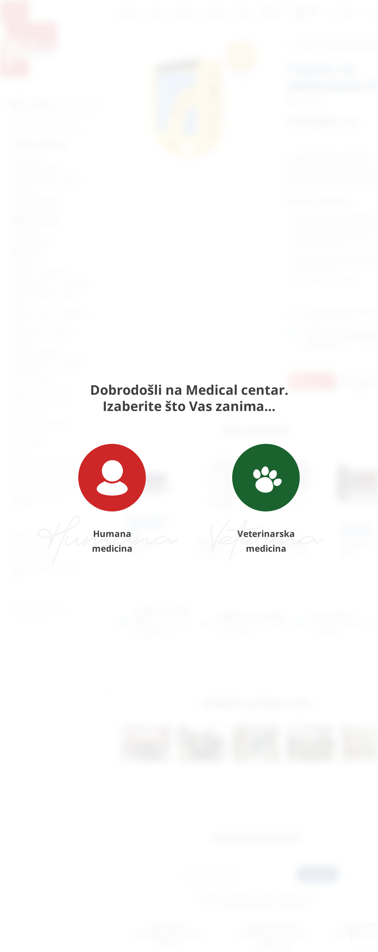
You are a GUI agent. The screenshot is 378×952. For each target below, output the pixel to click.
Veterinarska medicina (266, 499)
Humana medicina (112, 499)
